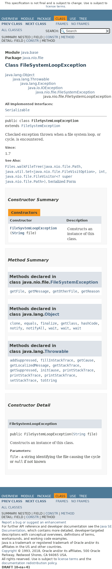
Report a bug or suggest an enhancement (34, 522)
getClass (69, 323)
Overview (10, 19)
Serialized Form (62, 181)
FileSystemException (40, 126)
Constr (52, 37)
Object (52, 314)
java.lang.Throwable (31, 79)
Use (73, 19)
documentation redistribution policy (29, 563)
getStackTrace (66, 365)
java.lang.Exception (38, 83)
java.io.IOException (45, 88)
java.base (29, 52)
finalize (48, 323)
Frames (62, 24)
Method (67, 37)
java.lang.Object (19, 75)
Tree (83, 19)
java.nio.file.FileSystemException (65, 92)
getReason (90, 291)
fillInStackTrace (56, 360)
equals (30, 323)
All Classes (12, 30)
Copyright (9, 551)
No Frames (80, 24)
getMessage (38, 291)
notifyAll (35, 328)
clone (15, 323)
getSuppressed (23, 370)
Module (27, 19)
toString (48, 380)
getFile (17, 291)
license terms (55, 6)
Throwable (56, 351)
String (18, 233)
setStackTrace (23, 380)
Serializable (17, 110)
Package (44, 19)
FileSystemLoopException (33, 228)
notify (16, 328)
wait (53, 328)
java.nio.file (33, 58)
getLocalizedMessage (29, 365)
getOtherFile (65, 291)
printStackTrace (78, 370)
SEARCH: (52, 31)
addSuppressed (23, 360)
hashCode (89, 323)
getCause (85, 360)
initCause (49, 370)
